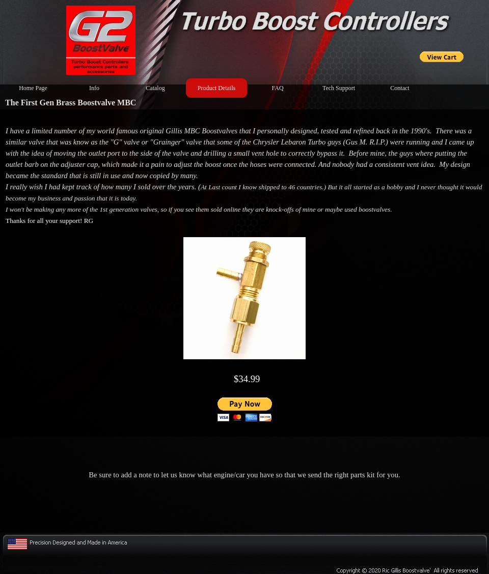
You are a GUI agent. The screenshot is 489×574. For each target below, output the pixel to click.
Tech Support (338, 88)
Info (94, 88)
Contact (399, 88)
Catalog (155, 88)
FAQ (277, 88)
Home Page (33, 88)
